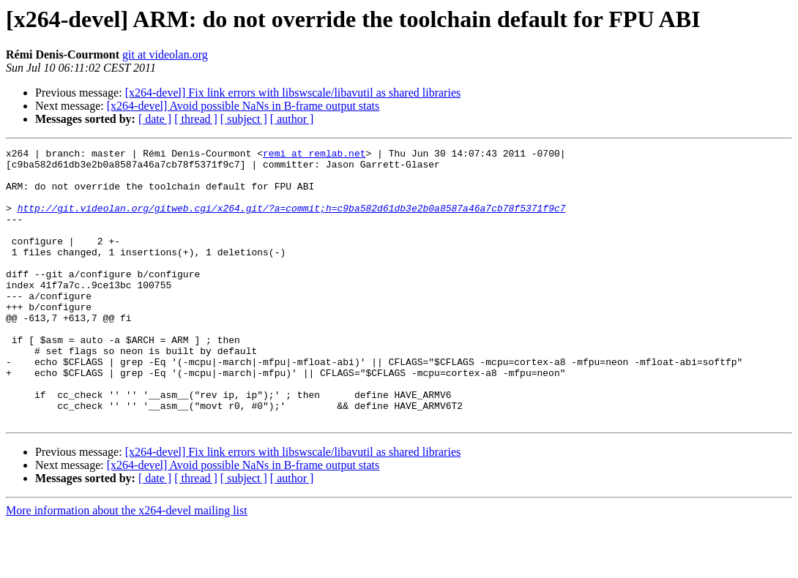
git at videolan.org (165, 54)
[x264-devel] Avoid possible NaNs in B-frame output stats (243, 106)
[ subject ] (243, 119)
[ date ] (154, 119)
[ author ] (292, 119)
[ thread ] (195, 119)
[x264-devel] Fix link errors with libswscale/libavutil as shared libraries (293, 92)
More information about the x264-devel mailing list (126, 565)
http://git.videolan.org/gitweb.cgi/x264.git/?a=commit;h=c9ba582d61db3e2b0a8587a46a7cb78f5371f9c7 (292, 221)
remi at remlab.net (314, 155)
